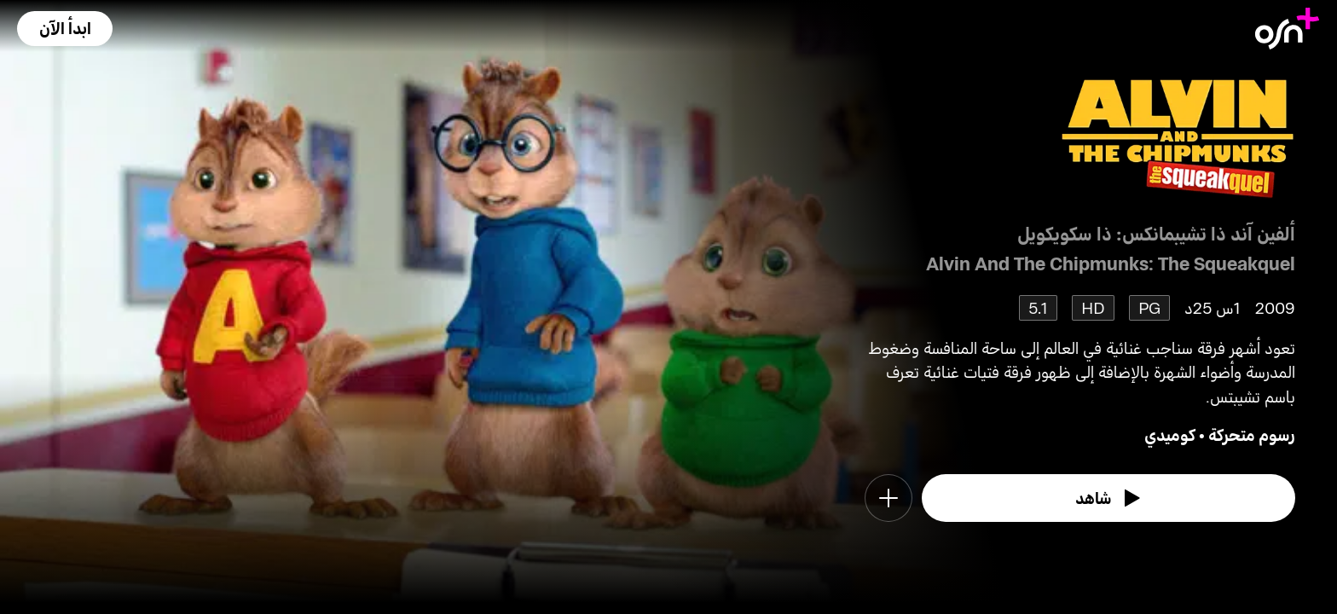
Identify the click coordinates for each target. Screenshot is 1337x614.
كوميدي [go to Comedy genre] (1169, 434)
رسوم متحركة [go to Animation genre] (1251, 434)
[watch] (1108, 498)
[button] (65, 28)
